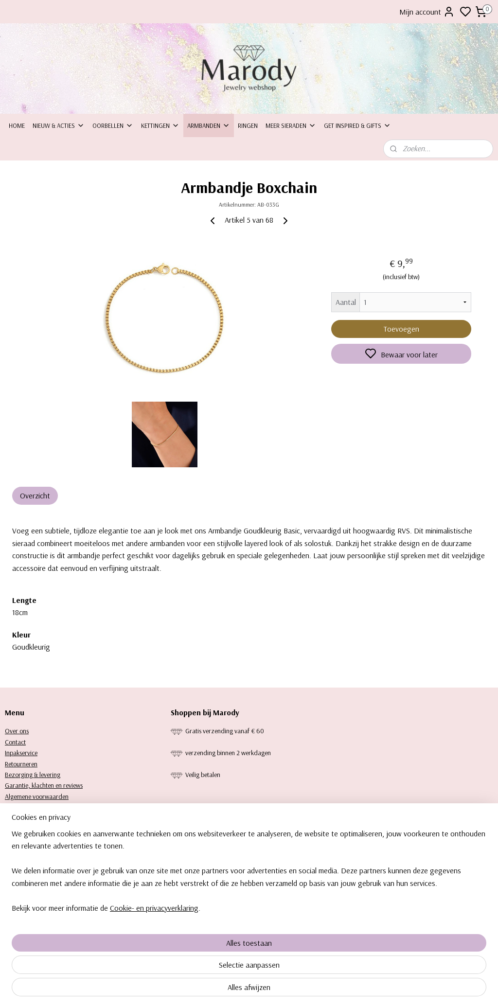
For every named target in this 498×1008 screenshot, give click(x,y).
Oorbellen (112, 125)
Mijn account (427, 12)
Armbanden (208, 125)
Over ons (17, 730)
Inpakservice (21, 752)
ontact (17, 742)
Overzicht (35, 495)
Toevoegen (401, 329)
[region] (185, 952)
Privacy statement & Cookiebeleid (48, 807)
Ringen (248, 125)
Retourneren (21, 764)
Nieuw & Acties (59, 125)
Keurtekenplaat (25, 818)
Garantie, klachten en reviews (44, 785)
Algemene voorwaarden (37, 796)
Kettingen (160, 125)
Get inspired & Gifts (357, 125)
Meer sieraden (291, 125)
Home (17, 125)
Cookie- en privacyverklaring (154, 989)
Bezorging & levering (32, 774)
